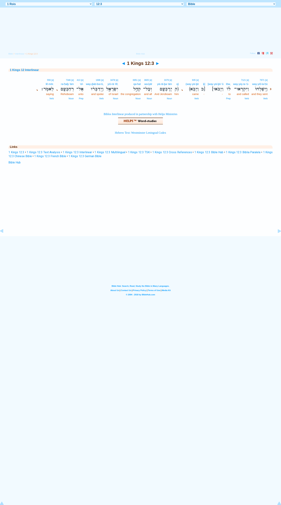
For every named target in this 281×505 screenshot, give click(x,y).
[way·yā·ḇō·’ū (215, 83)
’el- (82, 83)
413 (78, 80)
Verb (265, 98)
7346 (68, 80)
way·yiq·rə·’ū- (241, 83)
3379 (166, 80)
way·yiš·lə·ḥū (260, 83)
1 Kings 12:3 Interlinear (77, 152)
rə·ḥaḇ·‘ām (67, 83)
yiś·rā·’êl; (113, 83)
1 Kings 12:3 (16, 152)
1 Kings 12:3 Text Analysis (43, 152)
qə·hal (137, 83)
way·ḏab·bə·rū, (95, 83)
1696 (98, 80)
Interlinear (19, 54)
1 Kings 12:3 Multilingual (109, 152)
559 (49, 80)
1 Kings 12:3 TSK (139, 152)
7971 (262, 80)
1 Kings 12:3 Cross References (172, 152)
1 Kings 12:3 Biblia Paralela (243, 152)
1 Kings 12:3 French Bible (50, 156)
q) (177, 83)
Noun (169, 98)
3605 (146, 80)
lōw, (228, 83)
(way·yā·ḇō (192, 83)
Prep (228, 98)
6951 (135, 80)
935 (194, 80)
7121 (243, 80)
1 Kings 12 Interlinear (24, 70)
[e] (266, 80)
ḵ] (204, 83)
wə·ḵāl (148, 83)
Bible (10, 54)
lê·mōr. (50, 83)
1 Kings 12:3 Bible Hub (208, 152)
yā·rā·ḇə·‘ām (164, 83)
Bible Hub (14, 162)
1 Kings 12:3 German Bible (84, 156)
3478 (112, 80)
